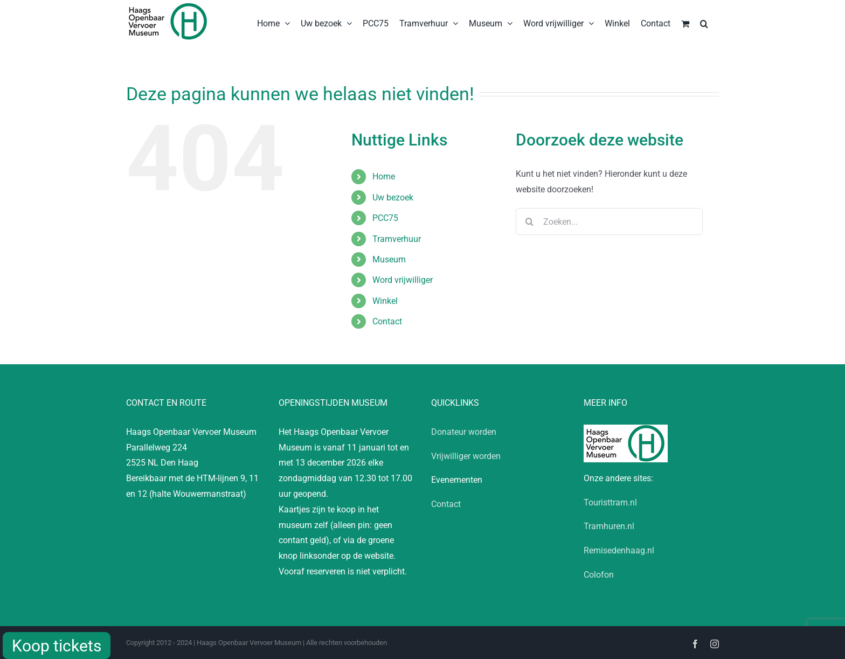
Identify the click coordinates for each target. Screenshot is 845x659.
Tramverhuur (396, 239)
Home (383, 176)
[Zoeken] (529, 221)
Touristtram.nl (610, 502)
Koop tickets (56, 645)
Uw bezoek (392, 197)
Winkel (385, 301)
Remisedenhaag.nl (619, 550)
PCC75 (385, 218)
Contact (387, 321)
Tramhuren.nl (609, 526)
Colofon (599, 575)
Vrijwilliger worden (466, 456)
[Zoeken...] (609, 221)
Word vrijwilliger (402, 280)
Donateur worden (463, 432)
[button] (704, 22)
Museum (389, 259)
